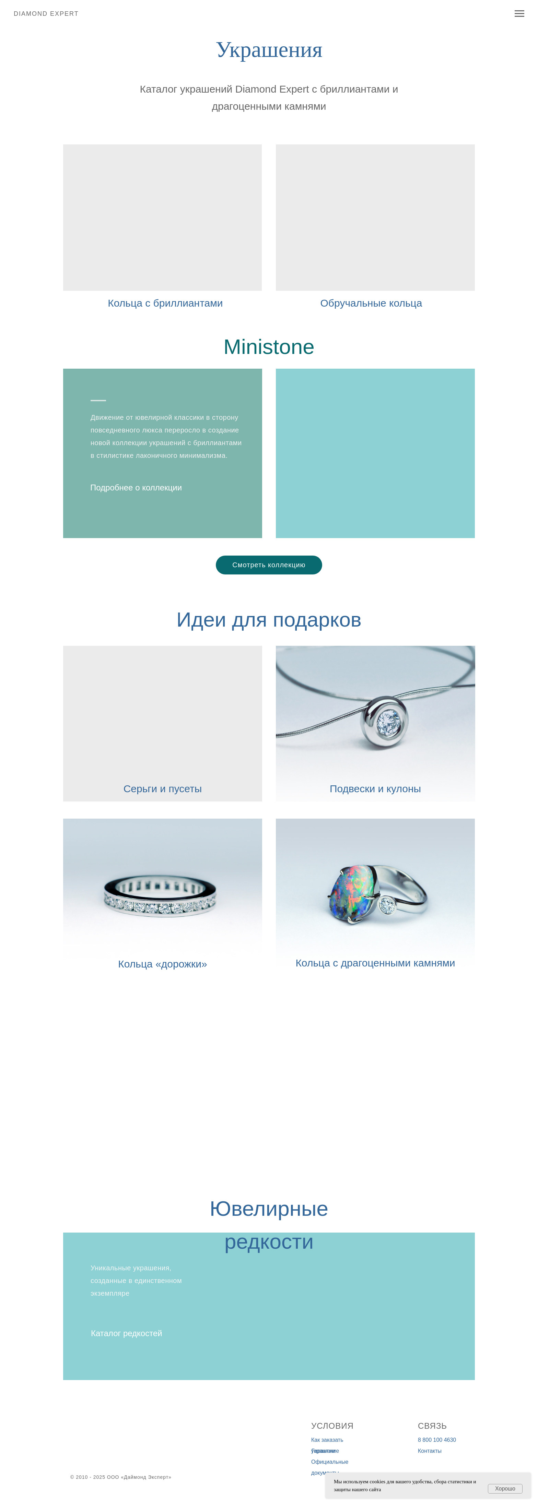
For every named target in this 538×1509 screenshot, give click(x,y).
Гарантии (323, 1451)
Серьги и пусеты (163, 788)
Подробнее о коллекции (136, 487)
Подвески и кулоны (375, 788)
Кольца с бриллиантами (165, 303)
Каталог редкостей (126, 1333)
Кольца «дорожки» (162, 964)
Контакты (430, 1451)
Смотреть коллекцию (268, 565)
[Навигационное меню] (519, 13)
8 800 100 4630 (437, 1440)
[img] (375, 217)
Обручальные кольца (371, 303)
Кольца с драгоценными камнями (375, 963)
